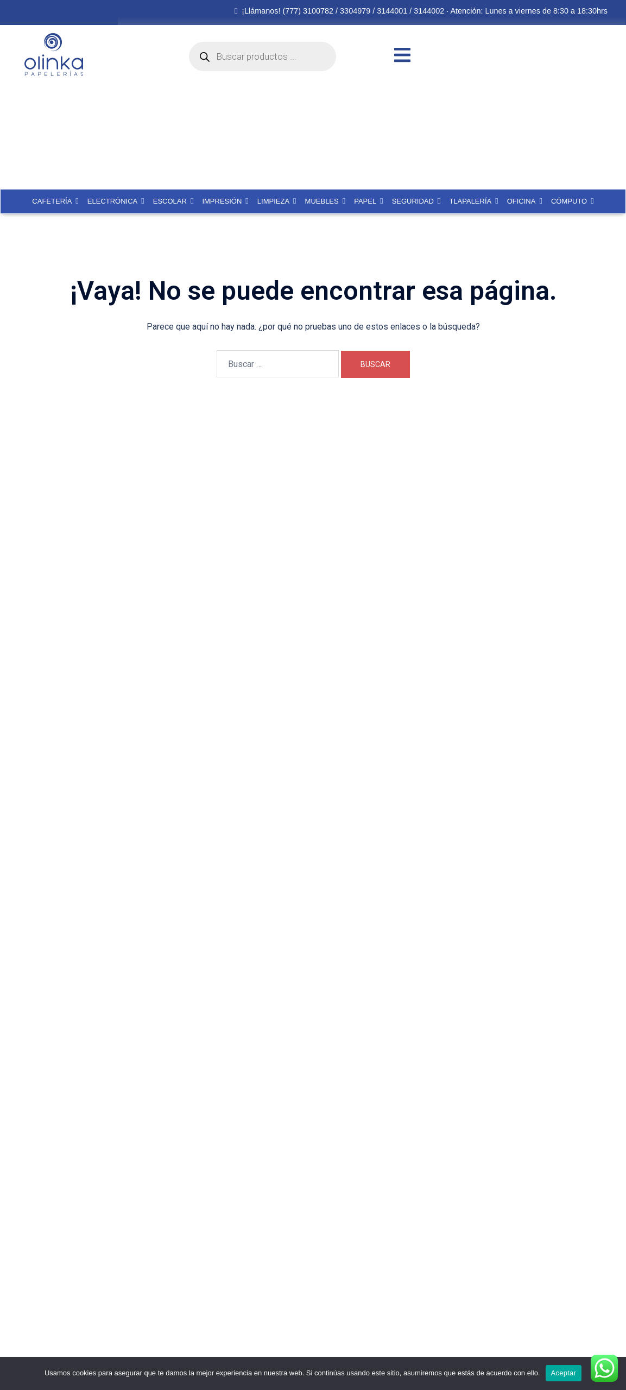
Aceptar (564, 1373)
